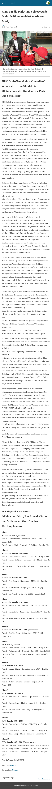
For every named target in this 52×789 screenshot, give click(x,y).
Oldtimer (13, 765)
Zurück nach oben (44, 779)
